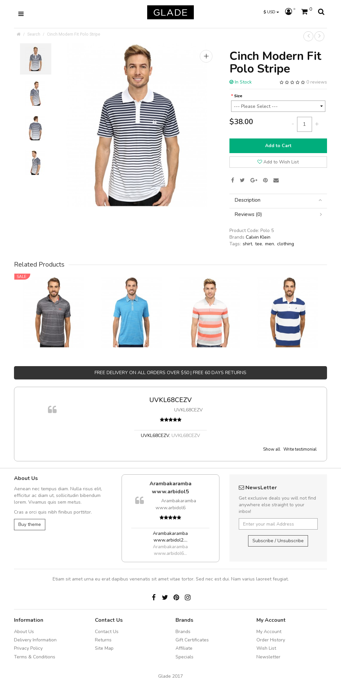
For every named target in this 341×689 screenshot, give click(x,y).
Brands (182, 631)
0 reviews (316, 82)
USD (271, 12)
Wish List (266, 648)
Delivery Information (35, 640)
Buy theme (29, 524)
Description (278, 200)
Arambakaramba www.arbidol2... (170, 536)
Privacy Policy (28, 648)
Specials (184, 657)
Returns (103, 640)
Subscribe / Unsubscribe (278, 541)
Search (33, 34)
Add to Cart (278, 145)
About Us (24, 631)
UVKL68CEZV (170, 399)
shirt (247, 244)
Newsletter (268, 657)
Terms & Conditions (34, 657)
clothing (285, 244)
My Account (268, 631)
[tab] (278, 200)
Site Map (104, 648)
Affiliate (183, 648)
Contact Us (107, 631)
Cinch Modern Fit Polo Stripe (73, 34)
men (269, 244)
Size (238, 96)
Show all (271, 449)
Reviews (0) (278, 214)
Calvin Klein (258, 237)
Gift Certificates (192, 640)
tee (258, 244)
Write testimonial (300, 449)
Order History (270, 640)
